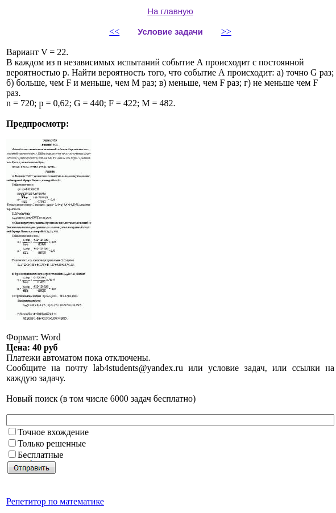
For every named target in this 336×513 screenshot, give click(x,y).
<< (114, 31)
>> (226, 31)
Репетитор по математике (55, 501)
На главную (170, 11)
